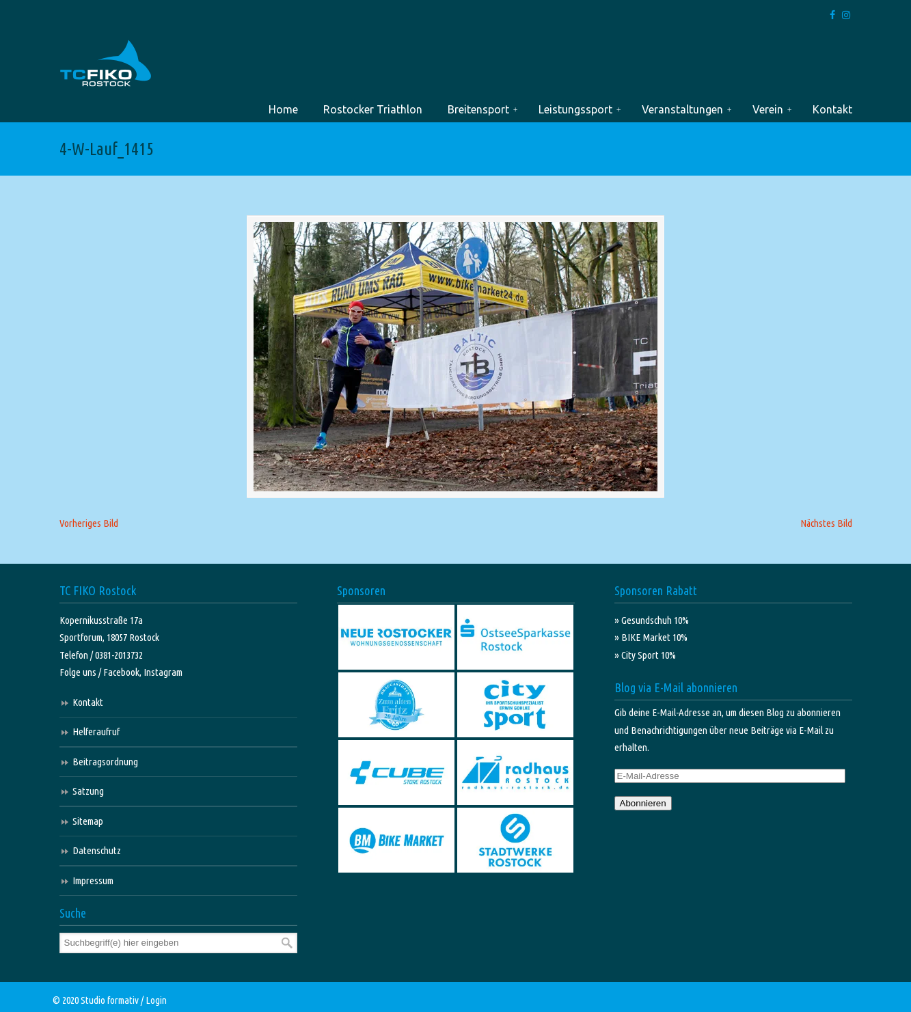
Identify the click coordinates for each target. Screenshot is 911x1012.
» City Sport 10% (645, 655)
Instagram (163, 672)
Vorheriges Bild (88, 523)
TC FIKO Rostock (105, 64)
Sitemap (87, 821)
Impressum (92, 880)
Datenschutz (96, 850)
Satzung (88, 791)
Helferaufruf (96, 731)
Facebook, (123, 672)
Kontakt (87, 702)
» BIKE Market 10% (651, 637)
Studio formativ (110, 1000)
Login (156, 1000)
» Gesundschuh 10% (651, 620)
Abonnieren (643, 803)
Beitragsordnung (105, 761)
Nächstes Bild (826, 523)
